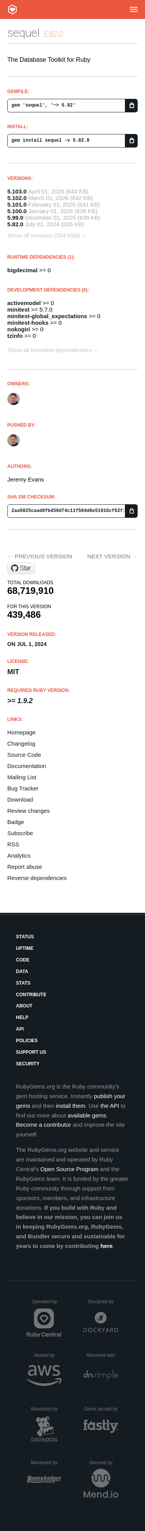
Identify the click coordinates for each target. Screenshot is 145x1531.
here (107, 1246)
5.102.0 (17, 198)
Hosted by (47, 1355)
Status (25, 936)
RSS (13, 844)
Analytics (19, 855)
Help (22, 1017)
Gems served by (101, 1409)
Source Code (24, 754)
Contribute (31, 994)
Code (22, 960)
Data (22, 971)
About (24, 1006)
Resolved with (102, 1355)
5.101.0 (17, 204)
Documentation (26, 766)
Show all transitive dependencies (49, 350)
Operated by (46, 1304)
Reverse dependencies (37, 878)
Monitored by (46, 1409)
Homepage (21, 732)
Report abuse (24, 866)
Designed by (103, 1301)
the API (110, 1105)
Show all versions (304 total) (43, 235)
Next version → (112, 556)
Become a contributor (43, 1124)
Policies (27, 1040)
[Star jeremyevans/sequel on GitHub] (21, 568)
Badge (15, 822)
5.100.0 (17, 211)
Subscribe (20, 833)
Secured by (103, 1462)
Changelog (21, 743)
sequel (23, 32)
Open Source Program (69, 1169)
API (20, 1029)
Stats (23, 983)
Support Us (31, 1052)
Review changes (28, 810)
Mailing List (21, 777)
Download (20, 799)
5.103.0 (17, 191)
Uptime (24, 948)
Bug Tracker (23, 788)
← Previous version (39, 556)
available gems (87, 1115)
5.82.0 (15, 224)
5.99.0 (15, 217)
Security (27, 1063)
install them (70, 1105)
